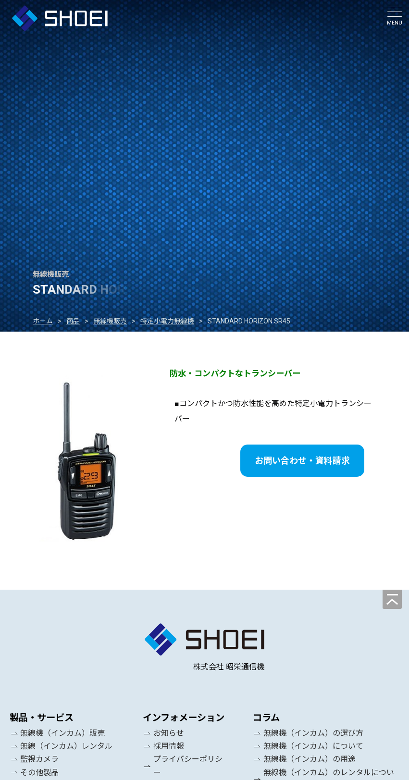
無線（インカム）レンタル (66, 746)
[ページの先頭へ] (392, 599)
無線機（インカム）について (313, 746)
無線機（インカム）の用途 (309, 759)
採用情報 (168, 746)
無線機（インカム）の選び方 (313, 733)
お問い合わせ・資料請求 (302, 461)
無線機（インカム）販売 (62, 733)
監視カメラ (39, 759)
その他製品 (39, 772)
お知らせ (168, 733)
